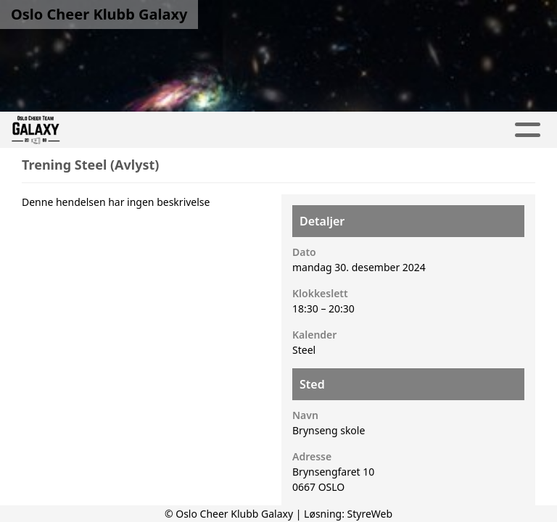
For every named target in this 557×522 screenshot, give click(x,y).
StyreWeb (370, 514)
